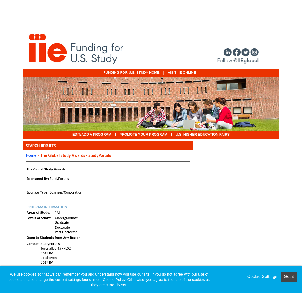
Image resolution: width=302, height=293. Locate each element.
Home (31, 155)
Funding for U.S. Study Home (132, 73)
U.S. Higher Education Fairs (203, 134)
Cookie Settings (262, 276)
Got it (289, 276)
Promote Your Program (143, 134)
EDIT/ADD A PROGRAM (91, 134)
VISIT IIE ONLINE (182, 73)
